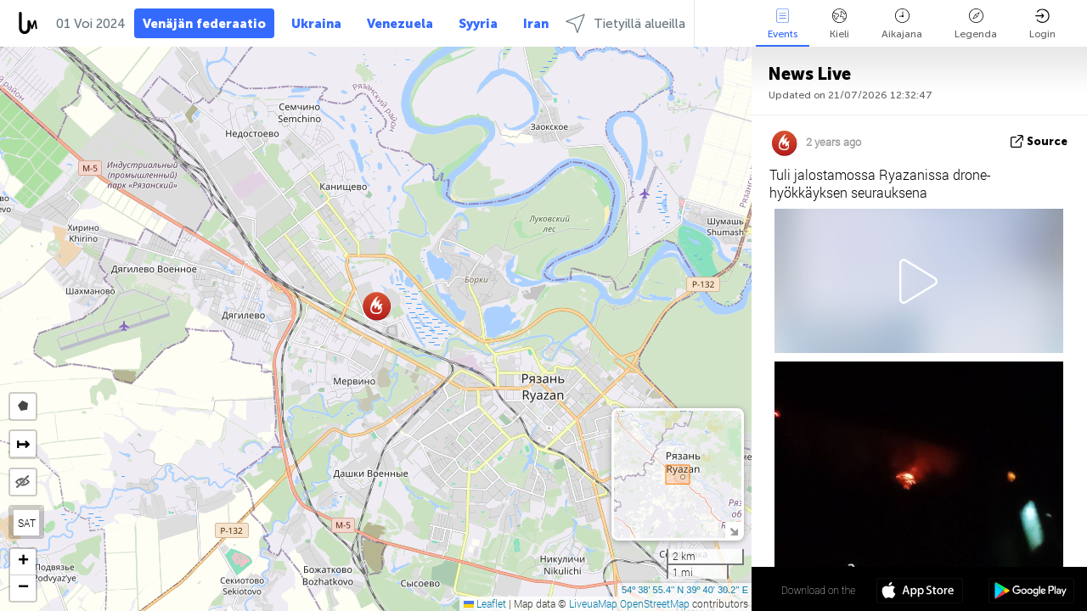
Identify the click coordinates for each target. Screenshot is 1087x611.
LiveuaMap (593, 603)
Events (782, 24)
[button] (376, 305)
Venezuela (400, 23)
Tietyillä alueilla (625, 23)
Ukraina (316, 23)
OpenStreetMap (655, 603)
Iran (536, 23)
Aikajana (901, 24)
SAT (27, 523)
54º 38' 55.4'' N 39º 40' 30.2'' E (685, 590)
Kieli (839, 24)
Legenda (976, 24)
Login (1042, 24)
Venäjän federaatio (204, 23)
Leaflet (485, 603)
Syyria (478, 23)
